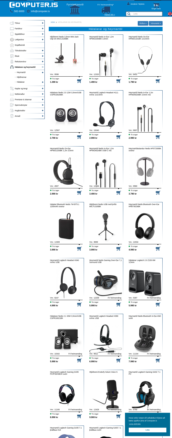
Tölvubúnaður (20, 51)
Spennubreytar (21, 105)
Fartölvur (18, 29)
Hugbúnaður (20, 110)
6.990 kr (93, 361)
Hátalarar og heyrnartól (25, 67)
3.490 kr (93, 194)
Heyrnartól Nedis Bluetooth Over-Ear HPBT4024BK (144, 205)
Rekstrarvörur (20, 62)
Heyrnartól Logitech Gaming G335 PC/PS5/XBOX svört (64, 373)
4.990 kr (133, 250)
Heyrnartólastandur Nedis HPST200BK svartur (145, 150)
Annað (17, 116)
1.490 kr (93, 82)
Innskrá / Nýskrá (135, 3)
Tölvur (17, 23)
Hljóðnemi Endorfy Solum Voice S (103, 372)
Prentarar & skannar (23, 99)
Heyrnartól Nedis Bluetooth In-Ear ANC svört (145, 317)
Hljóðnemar (21, 77)
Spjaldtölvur (20, 34)
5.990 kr (93, 305)
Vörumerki (156, 23)
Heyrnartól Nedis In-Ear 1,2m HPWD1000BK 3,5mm (101, 38)
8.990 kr (54, 417)
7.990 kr (133, 361)
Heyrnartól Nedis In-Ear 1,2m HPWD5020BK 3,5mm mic (141, 94)
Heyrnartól (21, 72)
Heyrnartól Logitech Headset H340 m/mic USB (64, 261)
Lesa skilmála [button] (135, 424)
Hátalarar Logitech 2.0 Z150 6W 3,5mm (142, 261)
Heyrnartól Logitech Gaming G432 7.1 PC (144, 373)
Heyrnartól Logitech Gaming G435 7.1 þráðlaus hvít (66, 429)
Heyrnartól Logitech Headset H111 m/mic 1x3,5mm (103, 94)
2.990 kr (93, 138)
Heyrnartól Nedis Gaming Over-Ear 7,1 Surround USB (105, 261)
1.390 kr (54, 82)
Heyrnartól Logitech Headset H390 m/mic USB (103, 317)
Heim (53, 22)
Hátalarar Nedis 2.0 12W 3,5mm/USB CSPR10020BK (65, 94)
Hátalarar (21, 82)
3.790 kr (133, 194)
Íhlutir (17, 56)
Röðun (143, 23)
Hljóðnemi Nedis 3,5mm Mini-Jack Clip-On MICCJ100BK (64, 38)
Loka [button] (147, 430)
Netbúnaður (20, 94)
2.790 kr (54, 138)
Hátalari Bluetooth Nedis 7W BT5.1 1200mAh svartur (64, 205)
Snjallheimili (20, 45)
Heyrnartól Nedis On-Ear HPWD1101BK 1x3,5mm (139, 38)
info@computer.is (38, 11)
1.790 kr (133, 82)
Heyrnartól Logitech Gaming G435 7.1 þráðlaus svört (105, 429)
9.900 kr (93, 417)
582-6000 (17, 11)
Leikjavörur (19, 40)
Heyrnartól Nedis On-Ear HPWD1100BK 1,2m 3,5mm (62, 150)
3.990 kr (54, 250)
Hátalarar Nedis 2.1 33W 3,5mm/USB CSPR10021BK (65, 317)
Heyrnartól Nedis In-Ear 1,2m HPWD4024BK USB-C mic (101, 150)
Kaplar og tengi (21, 88)
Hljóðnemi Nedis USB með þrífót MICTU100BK (103, 205)
